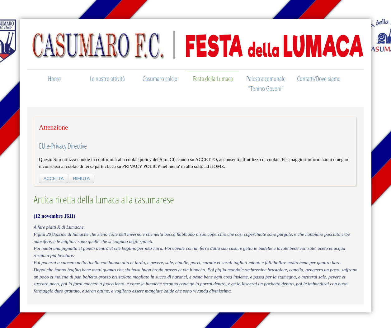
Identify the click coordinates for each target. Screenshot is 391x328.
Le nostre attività (107, 78)
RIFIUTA (81, 178)
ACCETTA (54, 178)
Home (54, 78)
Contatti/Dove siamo (319, 78)
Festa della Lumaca (213, 78)
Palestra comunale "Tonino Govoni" (265, 83)
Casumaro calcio (160, 78)
